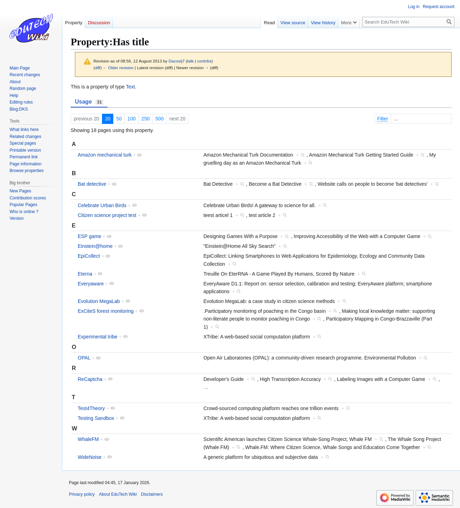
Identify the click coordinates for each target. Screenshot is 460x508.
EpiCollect (89, 256)
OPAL (84, 358)
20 (107, 118)
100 (131, 118)
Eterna (85, 274)
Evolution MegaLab (99, 301)
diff (97, 67)
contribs (204, 61)
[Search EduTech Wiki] (408, 22)
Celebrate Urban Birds (102, 205)
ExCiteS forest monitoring (106, 311)
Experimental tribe (97, 336)
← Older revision (118, 67)
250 (145, 118)
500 (159, 118)
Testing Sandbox (96, 418)
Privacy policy (82, 494)
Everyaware (91, 283)
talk (190, 61)
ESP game (89, 236)
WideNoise (90, 457)
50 (119, 118)
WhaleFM (88, 439)
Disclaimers (152, 494)
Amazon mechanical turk (105, 155)
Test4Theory (91, 408)
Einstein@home (95, 246)
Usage (89, 102)
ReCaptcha (90, 379)
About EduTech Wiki (117, 494)
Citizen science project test (107, 215)
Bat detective (92, 184)
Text (130, 87)
